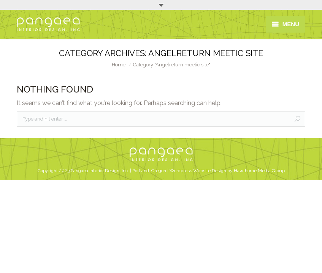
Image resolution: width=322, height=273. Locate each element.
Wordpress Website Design (198, 170)
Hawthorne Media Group (259, 170)
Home (118, 64)
